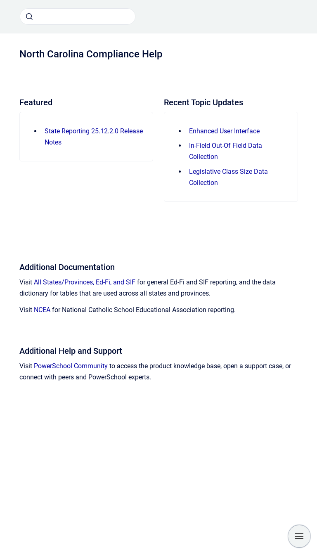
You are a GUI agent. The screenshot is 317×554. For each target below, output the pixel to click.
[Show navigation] (299, 536)
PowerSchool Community (71, 366)
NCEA (42, 310)
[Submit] (29, 16)
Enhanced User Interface (224, 131)
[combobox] (77, 16)
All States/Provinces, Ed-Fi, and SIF (84, 282)
